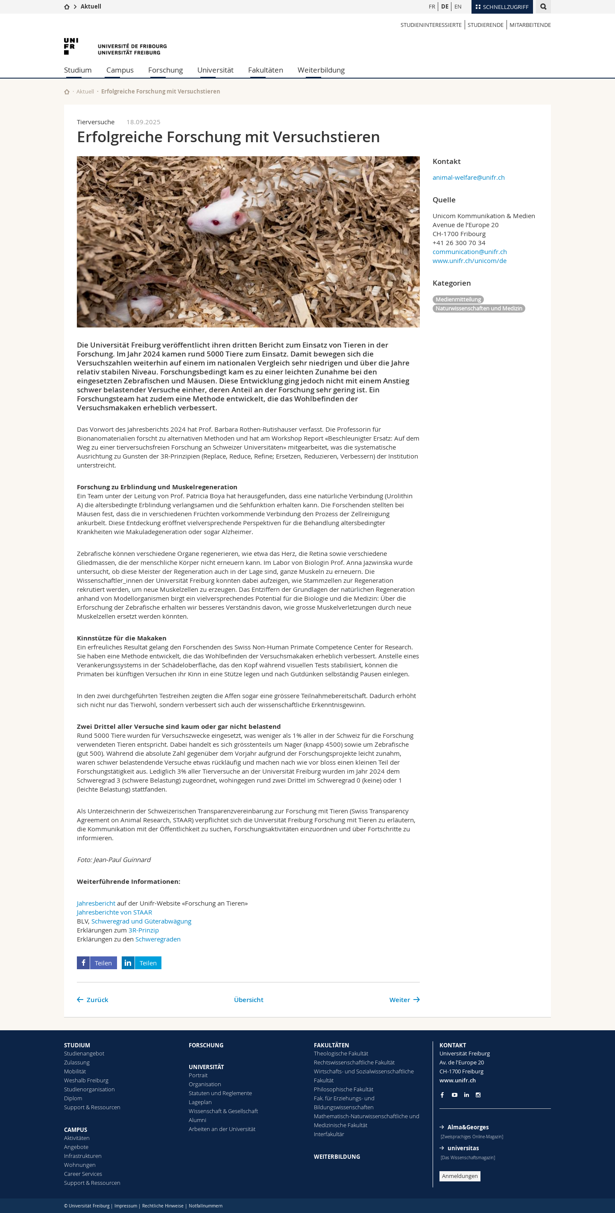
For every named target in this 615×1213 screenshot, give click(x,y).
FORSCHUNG (206, 1045)
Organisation (205, 1084)
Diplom (73, 1098)
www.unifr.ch (457, 1080)
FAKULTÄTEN (331, 1045)
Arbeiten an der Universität (222, 1129)
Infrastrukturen (83, 1156)
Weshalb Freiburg (86, 1080)
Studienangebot (84, 1053)
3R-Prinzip (144, 930)
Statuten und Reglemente (220, 1093)
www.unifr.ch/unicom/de (470, 260)
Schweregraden (158, 939)
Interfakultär (329, 1134)
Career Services (83, 1174)
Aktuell (91, 6)
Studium (78, 70)
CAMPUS (75, 1130)
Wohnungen (80, 1165)
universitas (463, 1148)
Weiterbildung (321, 70)
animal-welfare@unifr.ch (469, 177)
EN (458, 6)
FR (432, 6)
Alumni (197, 1120)
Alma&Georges (468, 1127)
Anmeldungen (460, 1176)
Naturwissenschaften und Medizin (479, 308)
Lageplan (200, 1102)
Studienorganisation (89, 1089)
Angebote (76, 1147)
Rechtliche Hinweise (163, 1206)
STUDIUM (77, 1045)
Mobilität (75, 1071)
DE (444, 6)
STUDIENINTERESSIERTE (431, 25)
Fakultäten (265, 70)
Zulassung (77, 1062)
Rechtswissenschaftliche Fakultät (354, 1062)
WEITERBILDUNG (337, 1156)
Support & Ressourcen (92, 1107)
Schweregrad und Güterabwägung (141, 921)
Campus (120, 70)
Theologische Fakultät (341, 1053)
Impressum (125, 1206)
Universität (215, 70)
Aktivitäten (77, 1138)
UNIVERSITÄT (206, 1067)
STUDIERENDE (486, 25)
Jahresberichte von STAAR (114, 912)
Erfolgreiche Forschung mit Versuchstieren (160, 91)
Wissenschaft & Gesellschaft (223, 1111)
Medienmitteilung (458, 299)
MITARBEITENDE (530, 25)
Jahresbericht (96, 903)
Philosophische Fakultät (343, 1089)
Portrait (198, 1075)
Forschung (165, 70)
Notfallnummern (206, 1206)
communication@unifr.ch (470, 251)
